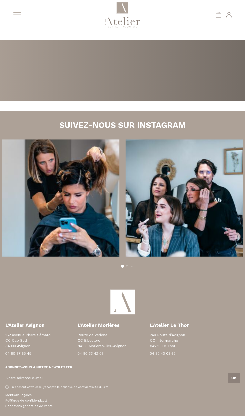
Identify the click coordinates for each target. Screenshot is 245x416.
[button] (122, 266)
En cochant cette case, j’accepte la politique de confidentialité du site (59, 387)
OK (234, 378)
